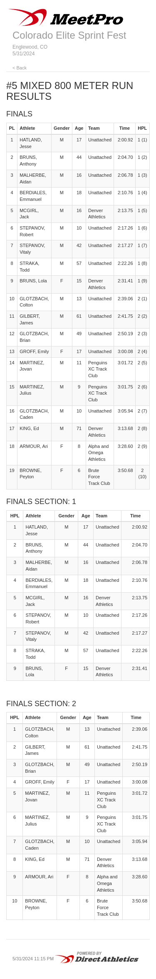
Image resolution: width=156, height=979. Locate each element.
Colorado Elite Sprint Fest (69, 35)
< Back (19, 67)
